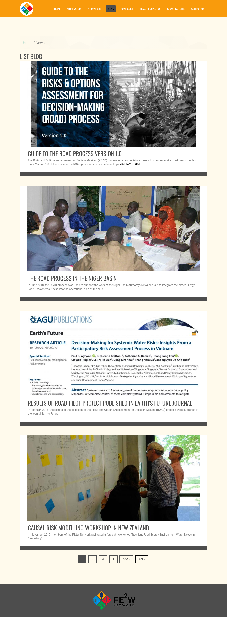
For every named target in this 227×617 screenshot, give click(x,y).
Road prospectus (150, 8)
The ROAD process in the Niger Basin (72, 278)
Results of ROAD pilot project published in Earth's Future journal (110, 402)
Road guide (127, 8)
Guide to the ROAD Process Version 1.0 (75, 153)
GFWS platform (176, 8)
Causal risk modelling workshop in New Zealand (88, 527)
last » (141, 559)
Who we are (94, 8)
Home (57, 8)
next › (126, 559)
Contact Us (197, 8)
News (111, 8)
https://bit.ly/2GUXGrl (126, 164)
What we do (74, 8)
